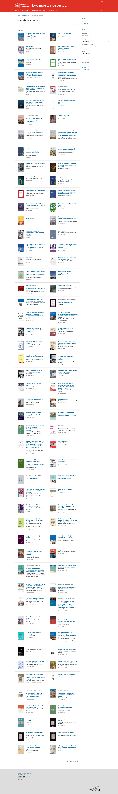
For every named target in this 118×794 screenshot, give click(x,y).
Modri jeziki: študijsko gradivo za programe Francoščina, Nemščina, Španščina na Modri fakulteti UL (35, 356)
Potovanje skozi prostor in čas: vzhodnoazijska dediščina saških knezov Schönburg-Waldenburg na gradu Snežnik (67, 75)
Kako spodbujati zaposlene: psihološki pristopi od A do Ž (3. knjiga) (66, 707)
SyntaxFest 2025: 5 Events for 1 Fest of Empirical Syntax (35, 706)
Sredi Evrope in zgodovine (65, 302)
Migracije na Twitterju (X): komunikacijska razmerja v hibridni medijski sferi (35, 232)
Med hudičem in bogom (64, 33)
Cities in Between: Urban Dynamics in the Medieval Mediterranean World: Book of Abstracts (35, 88)
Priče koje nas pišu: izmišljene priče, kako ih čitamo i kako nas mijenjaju (67, 746)
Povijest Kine (61, 550)
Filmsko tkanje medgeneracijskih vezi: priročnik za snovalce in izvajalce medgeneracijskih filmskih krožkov (67, 357)
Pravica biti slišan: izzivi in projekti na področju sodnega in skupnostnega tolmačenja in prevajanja (35, 428)
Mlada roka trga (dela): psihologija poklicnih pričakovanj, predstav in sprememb (67, 165)
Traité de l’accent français (65, 489)
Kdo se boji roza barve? (64, 441)
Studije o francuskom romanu (66, 115)
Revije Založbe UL (53, 10)
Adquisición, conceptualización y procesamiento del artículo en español (66, 694)
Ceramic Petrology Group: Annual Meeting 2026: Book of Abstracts (34, 300)
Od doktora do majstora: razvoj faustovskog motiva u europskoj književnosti (66, 149)
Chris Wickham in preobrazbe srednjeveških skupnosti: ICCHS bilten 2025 (66, 506)
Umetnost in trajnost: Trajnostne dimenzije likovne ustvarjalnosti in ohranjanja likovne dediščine (67, 192)
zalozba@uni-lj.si (22, 777)
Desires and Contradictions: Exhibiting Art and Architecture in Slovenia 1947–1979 (34, 132)
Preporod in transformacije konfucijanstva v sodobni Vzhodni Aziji (34, 747)
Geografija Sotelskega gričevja (66, 180)
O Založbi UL (25, 10)
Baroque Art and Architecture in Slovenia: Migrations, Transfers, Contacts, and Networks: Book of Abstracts (34, 552)
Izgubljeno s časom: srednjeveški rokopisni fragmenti (66, 47)
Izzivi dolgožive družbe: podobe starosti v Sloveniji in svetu (34, 371)
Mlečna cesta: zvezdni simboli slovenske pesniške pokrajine (33, 413)
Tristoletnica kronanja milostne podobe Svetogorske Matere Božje (67, 648)
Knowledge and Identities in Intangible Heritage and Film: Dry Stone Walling (67, 273)
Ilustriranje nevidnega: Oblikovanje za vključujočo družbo (35, 662)
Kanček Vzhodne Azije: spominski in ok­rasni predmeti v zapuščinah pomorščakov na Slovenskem (35, 585)
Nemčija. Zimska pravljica (64, 285)
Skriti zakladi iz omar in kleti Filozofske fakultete (65, 329)
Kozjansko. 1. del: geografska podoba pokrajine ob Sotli (33, 151)
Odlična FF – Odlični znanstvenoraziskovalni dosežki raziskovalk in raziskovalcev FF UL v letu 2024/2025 (35, 288)
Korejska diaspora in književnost (66, 89)
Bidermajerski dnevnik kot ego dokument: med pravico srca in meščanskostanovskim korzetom (67, 414)
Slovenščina (85, 23)
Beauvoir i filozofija (31, 177)
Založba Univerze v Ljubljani (25, 773)
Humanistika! (29, 46)
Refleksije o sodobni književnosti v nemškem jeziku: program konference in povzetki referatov (67, 537)
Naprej (74, 761)
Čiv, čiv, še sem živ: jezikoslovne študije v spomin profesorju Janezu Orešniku (67, 343)
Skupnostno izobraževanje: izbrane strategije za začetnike (35, 599)
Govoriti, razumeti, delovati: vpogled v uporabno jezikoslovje (35, 505)
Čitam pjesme (29, 257)
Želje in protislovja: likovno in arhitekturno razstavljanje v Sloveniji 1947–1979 (67, 218)
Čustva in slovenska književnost (66, 428)
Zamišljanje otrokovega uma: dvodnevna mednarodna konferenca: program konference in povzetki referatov (68, 315)
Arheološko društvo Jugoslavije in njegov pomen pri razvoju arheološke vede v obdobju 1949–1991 (35, 694)
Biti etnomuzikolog (63, 399)
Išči (100, 10)
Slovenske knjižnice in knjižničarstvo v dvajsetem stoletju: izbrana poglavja (67, 246)
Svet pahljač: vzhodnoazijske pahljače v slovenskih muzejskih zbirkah (66, 621)
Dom (19, 15)
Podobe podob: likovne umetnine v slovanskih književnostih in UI (67, 662)
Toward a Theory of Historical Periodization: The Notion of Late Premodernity (34, 330)
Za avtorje (84, 67)
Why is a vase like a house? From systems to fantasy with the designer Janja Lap (35, 205)
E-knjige (17, 10)
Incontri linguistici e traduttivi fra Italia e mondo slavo (67, 60)
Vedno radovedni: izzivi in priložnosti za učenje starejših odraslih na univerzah (35, 490)
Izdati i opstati (62, 231)
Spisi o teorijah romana (32, 478)
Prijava (101, 1)
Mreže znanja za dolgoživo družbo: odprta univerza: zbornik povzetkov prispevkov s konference (67, 477)
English (84, 21)
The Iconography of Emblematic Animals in (67, 520)
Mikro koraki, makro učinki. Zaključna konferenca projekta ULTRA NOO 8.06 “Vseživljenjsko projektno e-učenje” (66, 386)
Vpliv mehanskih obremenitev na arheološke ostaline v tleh (66, 587)
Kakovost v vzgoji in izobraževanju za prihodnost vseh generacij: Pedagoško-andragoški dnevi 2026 (35, 246)
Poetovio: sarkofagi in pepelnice (66, 674)
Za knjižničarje (85, 69)
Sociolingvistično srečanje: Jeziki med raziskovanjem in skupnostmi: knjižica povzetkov (35, 35)
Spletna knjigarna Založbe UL (39, 10)
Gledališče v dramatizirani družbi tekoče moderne (34, 217)
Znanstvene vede (25, 15)
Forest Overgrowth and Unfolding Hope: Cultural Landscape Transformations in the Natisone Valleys (35, 315)
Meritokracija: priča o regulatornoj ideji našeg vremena (67, 258)
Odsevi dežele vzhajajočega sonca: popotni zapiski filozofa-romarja (67, 566)
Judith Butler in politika (32, 648)
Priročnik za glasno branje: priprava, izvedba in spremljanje (67, 371)
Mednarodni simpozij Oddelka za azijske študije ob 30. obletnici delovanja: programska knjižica (34, 74)
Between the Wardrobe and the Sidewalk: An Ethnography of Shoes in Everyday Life (35, 120)
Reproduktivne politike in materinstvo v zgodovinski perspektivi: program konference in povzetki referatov (67, 635)
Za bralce (84, 65)
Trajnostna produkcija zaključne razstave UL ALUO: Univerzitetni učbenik (34, 520)
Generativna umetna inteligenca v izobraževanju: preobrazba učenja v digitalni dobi (35, 102)
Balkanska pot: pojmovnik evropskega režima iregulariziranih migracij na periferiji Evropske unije (35, 570)
